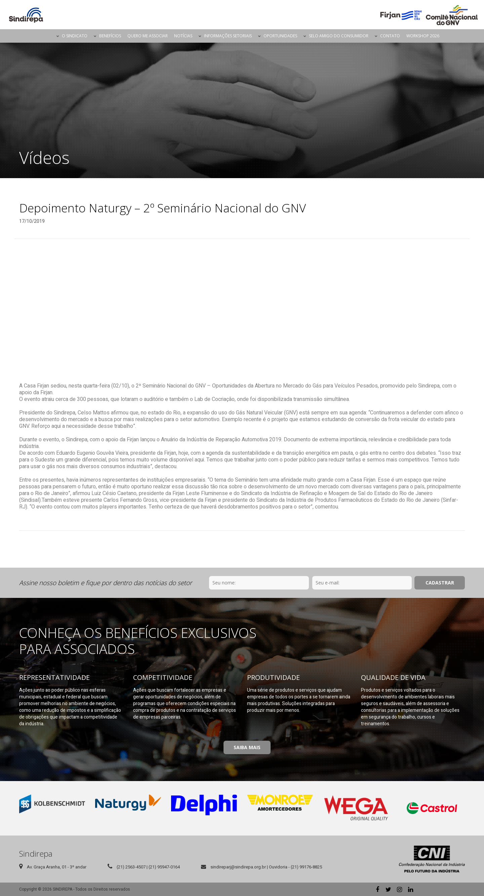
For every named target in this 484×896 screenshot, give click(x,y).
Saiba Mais (247, 747)
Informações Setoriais (228, 36)
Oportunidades (280, 36)
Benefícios (110, 36)
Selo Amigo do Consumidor (338, 36)
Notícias (183, 36)
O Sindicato (74, 36)
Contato (390, 36)
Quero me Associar (147, 36)
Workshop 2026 (422, 36)
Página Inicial (47, 36)
